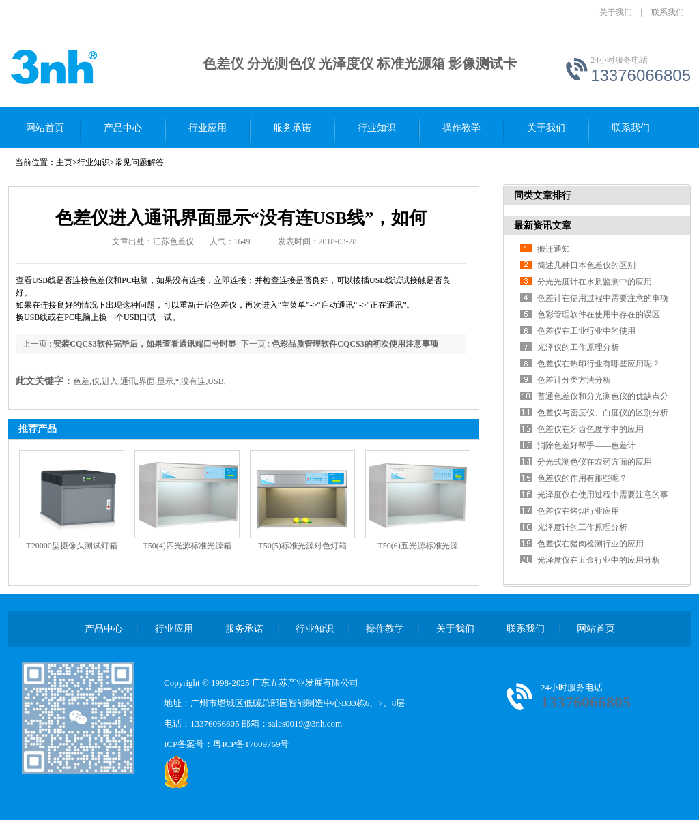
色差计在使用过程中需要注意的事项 (602, 298)
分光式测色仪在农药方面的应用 (594, 462)
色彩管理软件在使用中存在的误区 (598, 314)
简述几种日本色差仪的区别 (586, 265)
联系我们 (667, 12)
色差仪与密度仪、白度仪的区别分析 (602, 413)
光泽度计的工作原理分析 (582, 527)
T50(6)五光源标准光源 (417, 546)
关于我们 (615, 12)
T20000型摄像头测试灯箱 (71, 546)
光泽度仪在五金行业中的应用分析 (598, 560)
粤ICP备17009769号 (251, 744)
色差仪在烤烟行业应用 (578, 511)
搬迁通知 (553, 249)
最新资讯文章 (542, 225)
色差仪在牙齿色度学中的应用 (590, 429)
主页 (64, 162)
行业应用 (207, 128)
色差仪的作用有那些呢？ (582, 478)
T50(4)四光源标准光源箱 (187, 546)
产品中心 (123, 128)
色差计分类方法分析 (574, 380)
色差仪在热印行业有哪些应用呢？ (598, 363)
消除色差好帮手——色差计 (586, 445)
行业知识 (377, 128)
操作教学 (461, 128)
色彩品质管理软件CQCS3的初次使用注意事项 (355, 344)
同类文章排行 (542, 195)
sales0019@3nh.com (305, 723)
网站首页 (45, 128)
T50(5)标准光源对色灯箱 (302, 546)
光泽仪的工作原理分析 (578, 347)
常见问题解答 (139, 162)
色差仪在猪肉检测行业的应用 (590, 543)
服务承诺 (292, 128)
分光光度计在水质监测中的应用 (594, 282)
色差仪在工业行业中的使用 (586, 331)
